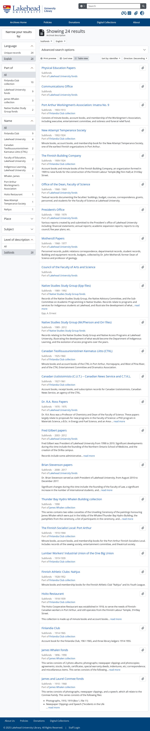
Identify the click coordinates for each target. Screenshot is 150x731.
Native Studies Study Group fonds (18, 110)
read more (119, 421)
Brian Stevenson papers (57, 465)
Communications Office (57, 86)
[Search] (114, 6)
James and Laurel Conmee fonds (63, 678)
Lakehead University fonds (18, 91)
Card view (66, 58)
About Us (10, 720)
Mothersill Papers (53, 238)
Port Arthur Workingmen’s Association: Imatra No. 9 (75, 105)
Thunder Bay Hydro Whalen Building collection (72, 499)
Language (10, 46)
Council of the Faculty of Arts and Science (68, 267)
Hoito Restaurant (18, 195)
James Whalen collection (18, 100)
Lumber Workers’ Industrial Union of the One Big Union (78, 553)
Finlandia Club (18, 134)
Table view (81, 58)
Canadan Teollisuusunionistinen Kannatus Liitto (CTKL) (18, 148)
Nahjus (18, 210)
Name (8, 121)
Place (7, 219)
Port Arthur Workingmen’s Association (18, 185)
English (18, 59)
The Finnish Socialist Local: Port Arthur (66, 528)
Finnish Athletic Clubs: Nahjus (61, 572)
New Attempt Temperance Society (18, 202)
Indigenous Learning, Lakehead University (18, 168)
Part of (8, 68)
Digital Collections (106, 22)
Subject (9, 229)
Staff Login (74, 727)
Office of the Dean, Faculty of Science (66, 184)
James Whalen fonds (55, 650)
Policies (48, 22)
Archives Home (18, 22)
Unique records (18, 53)
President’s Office (53, 209)
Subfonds (18, 253)
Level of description (17, 240)
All (5, 74)
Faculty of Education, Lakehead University (18, 159)
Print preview (48, 58)
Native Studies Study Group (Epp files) (66, 285)
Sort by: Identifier (110, 58)
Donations (74, 22)
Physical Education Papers (59, 68)
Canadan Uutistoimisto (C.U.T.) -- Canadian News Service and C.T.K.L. (86, 376)
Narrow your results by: (19, 34)
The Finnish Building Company (61, 155)
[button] (123, 13)
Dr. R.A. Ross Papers (55, 401)
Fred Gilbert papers (54, 430)
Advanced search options (58, 50)
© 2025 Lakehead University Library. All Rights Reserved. (33, 727)
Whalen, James (18, 176)
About (136, 22)
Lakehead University (18, 140)
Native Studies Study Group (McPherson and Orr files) (77, 322)
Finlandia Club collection (18, 82)
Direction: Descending (134, 58)
